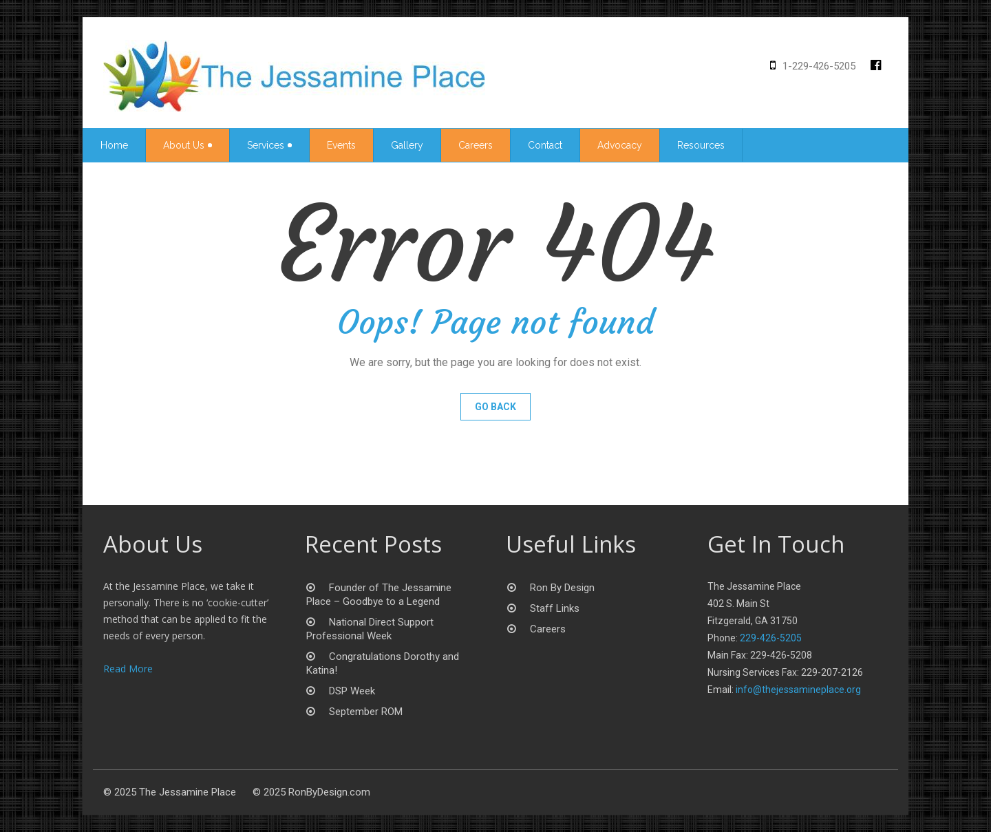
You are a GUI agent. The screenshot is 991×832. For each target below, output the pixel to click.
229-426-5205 (771, 637)
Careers (475, 145)
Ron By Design (562, 588)
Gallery (407, 145)
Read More (128, 668)
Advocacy (619, 145)
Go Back (495, 406)
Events (341, 145)
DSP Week (352, 691)
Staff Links (554, 608)
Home (114, 145)
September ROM (366, 711)
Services (269, 145)
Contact (545, 145)
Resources (701, 145)
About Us (187, 145)
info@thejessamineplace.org (798, 689)
